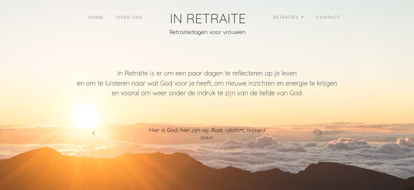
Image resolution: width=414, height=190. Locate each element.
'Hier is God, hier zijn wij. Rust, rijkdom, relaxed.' (207, 130)
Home (96, 17)
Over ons (129, 17)
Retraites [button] (286, 17)
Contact (328, 17)
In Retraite (208, 18)
